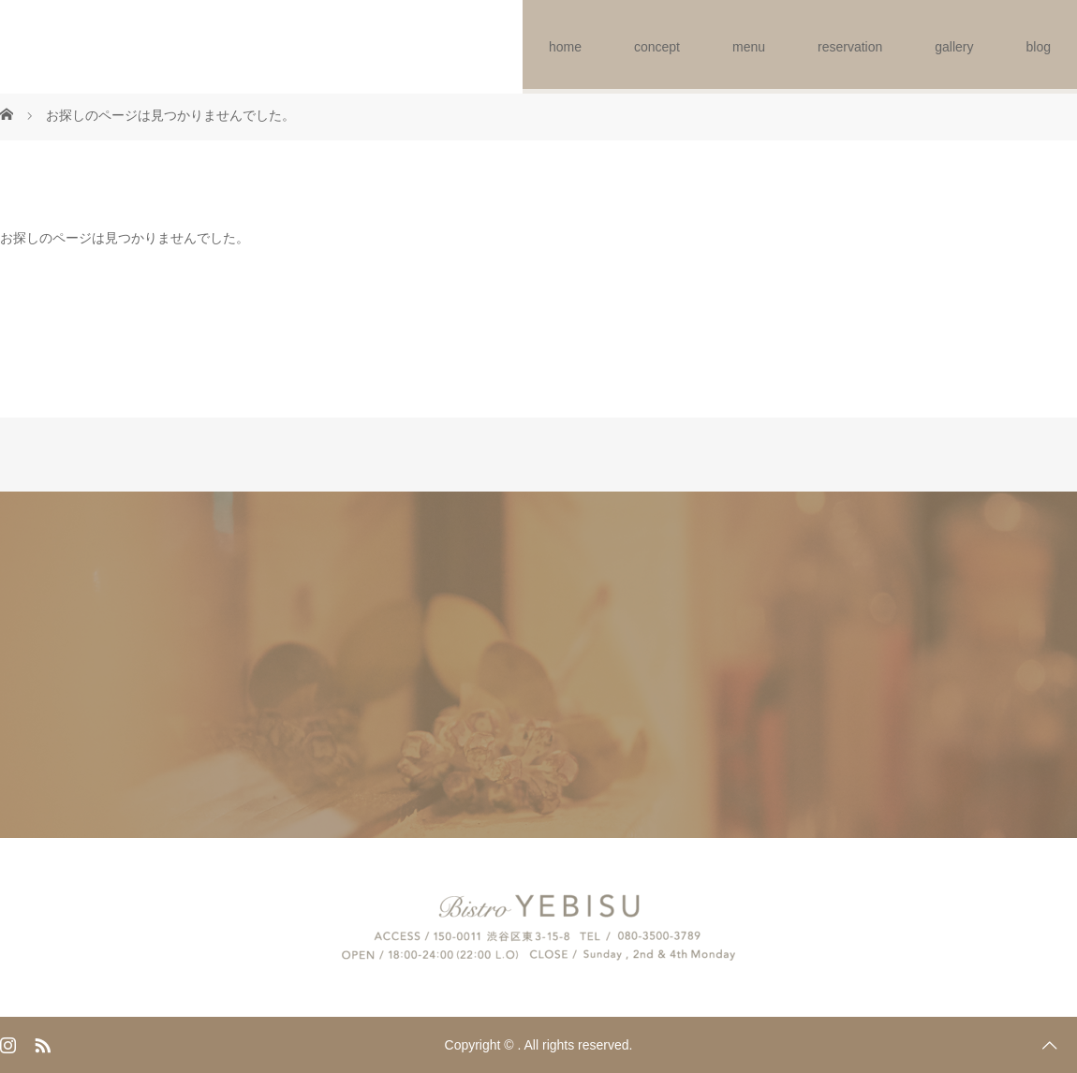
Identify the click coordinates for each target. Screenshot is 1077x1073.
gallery (954, 46)
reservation (850, 46)
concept (657, 46)
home (565, 46)
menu (748, 46)
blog (1038, 46)
